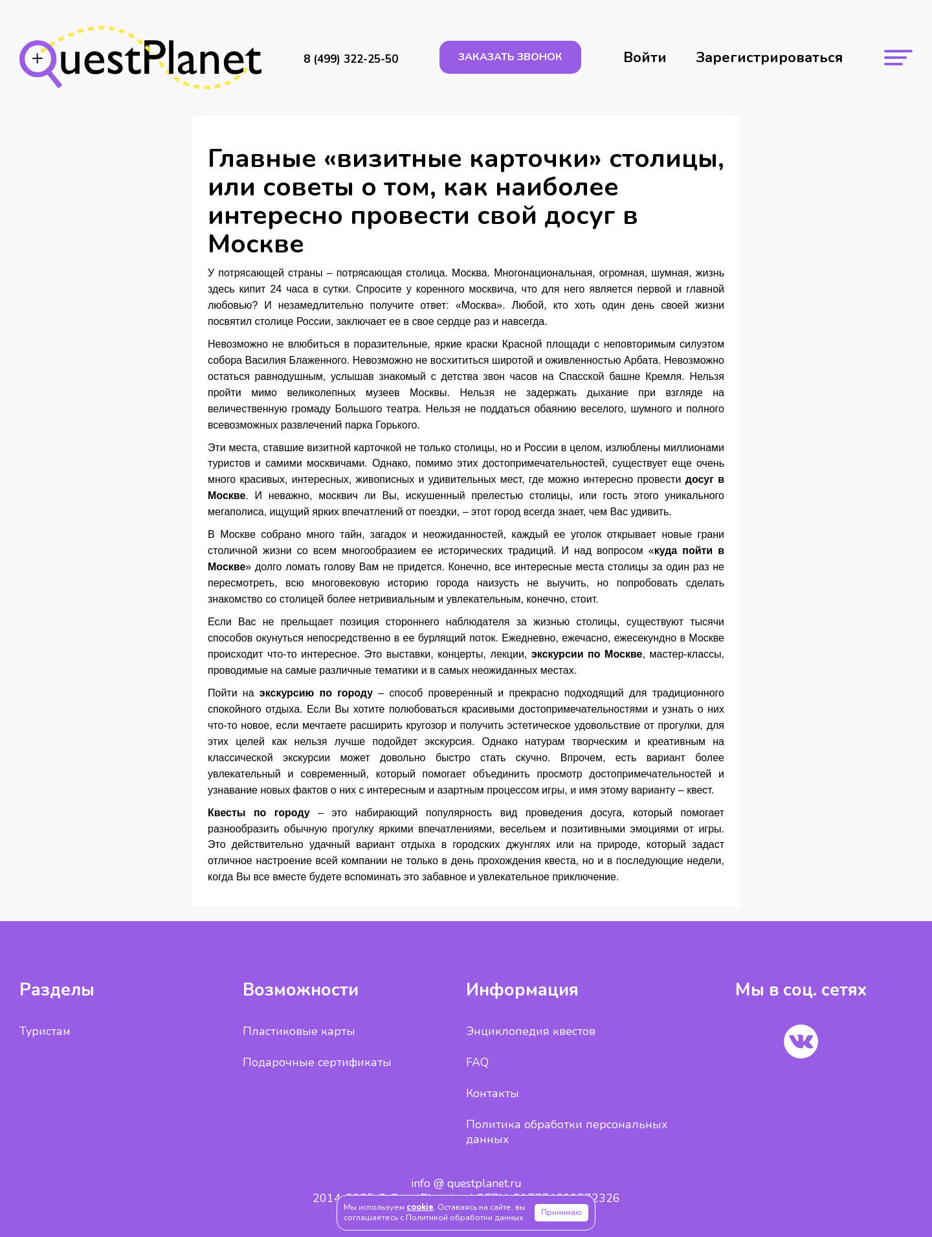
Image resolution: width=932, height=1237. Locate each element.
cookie (420, 1207)
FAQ (477, 1062)
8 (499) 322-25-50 (351, 59)
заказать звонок (510, 57)
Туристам (45, 1031)
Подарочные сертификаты (317, 1062)
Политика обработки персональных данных (566, 1132)
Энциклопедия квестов (530, 1031)
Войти (645, 57)
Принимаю (561, 1212)
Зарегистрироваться (769, 57)
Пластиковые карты (299, 1031)
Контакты (492, 1093)
